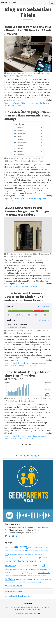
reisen (6, 575)
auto (47, 547)
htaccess (21, 565)
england (40, 554)
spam (36, 575)
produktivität (25, 573)
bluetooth (22, 365)
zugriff (39, 582)
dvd (16, 554)
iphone (47, 565)
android (12, 547)
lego (11, 286)
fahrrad (18, 557)
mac (46, 569)
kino (13, 569)
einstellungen (20, 554)
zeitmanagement (23, 582)
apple (44, 547)
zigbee (21, 438)
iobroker (37, 565)
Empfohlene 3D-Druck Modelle (17, 596)
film (28, 557)
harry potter (25, 286)
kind (23, 363)
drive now (12, 554)
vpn (46, 579)
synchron (44, 575)
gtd (46, 557)
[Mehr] (49, 100)
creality (8, 105)
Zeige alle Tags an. (13, 586)
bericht (19, 550)
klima (17, 569)
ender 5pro (17, 105)
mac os (8, 573)
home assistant (11, 365)
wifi (6, 582)
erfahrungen (10, 557)
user (40, 579)
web (49, 579)
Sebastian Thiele (8, 2)
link (23, 569)
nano (15, 573)
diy (11, 103)
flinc (31, 557)
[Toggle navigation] (52, 3)
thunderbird (30, 579)
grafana (42, 557)
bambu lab (34, 103)
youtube (16, 582)
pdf (21, 573)
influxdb (30, 565)
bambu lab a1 (44, 103)
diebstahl (46, 550)
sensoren (16, 201)
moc (16, 286)
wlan (8, 582)
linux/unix (35, 569)
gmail (33, 557)
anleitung (34, 286)
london (42, 569)
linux (27, 569)
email (26, 554)
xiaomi (11, 582)
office (18, 573)
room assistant (32, 365)
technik (16, 363)
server (23, 575)
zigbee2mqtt (29, 438)
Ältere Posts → (28, 444)
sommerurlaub (30, 575)
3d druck (25, 103)
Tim (34, 527)
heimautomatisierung (33, 199)
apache (31, 547)
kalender (7, 569)
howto (17, 565)
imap (25, 565)
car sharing (35, 550)
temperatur (20, 579)
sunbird (40, 575)
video (43, 579)
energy (24, 436)
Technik (16, 103)
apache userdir (38, 547)
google (37, 557)
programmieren (33, 573)
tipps (37, 579)
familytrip (24, 557)
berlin (24, 550)
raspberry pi (44, 572)
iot (23, 199)
